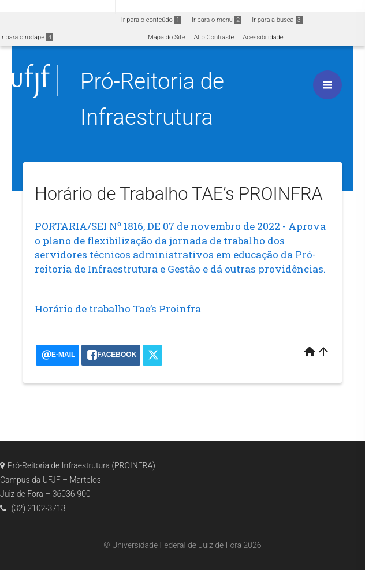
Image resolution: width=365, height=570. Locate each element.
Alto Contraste (213, 37)
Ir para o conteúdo (151, 20)
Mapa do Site (166, 37)
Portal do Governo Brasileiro (57, 6)
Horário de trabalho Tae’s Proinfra (118, 308)
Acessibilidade (263, 37)
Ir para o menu (216, 20)
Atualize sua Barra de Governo (176, 6)
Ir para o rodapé (26, 37)
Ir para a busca (277, 20)
